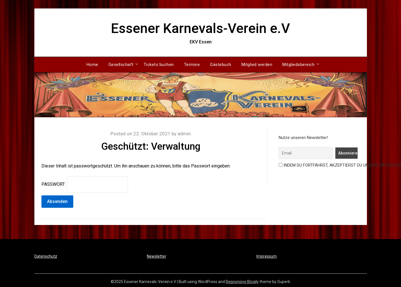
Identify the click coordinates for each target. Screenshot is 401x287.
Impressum (266, 256)
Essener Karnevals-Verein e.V (200, 28)
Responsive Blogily (242, 281)
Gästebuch (220, 64)
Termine (192, 64)
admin (184, 133)
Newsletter (156, 256)
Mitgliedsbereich (298, 64)
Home (92, 64)
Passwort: (84, 184)
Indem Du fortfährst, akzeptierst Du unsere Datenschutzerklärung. (317, 165)
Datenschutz (45, 256)
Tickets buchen (159, 64)
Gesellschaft (121, 64)
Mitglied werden (257, 64)
